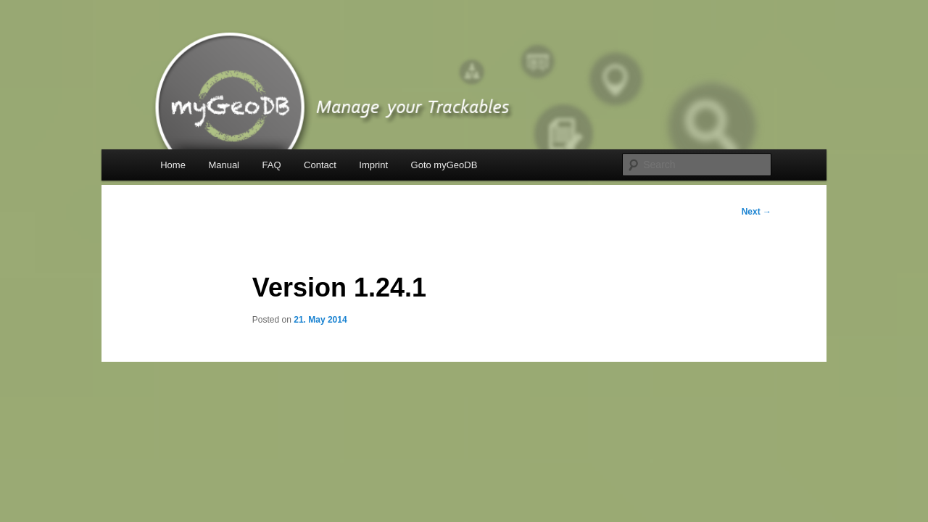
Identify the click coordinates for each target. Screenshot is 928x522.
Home (173, 165)
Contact (320, 165)
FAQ (271, 165)
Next (756, 212)
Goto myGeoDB (444, 165)
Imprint (373, 165)
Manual (223, 165)
